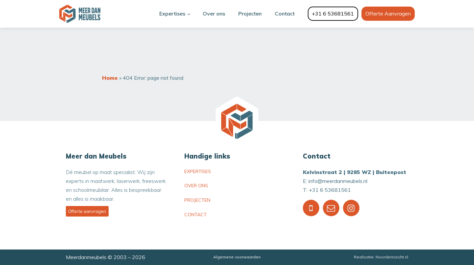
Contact (285, 13)
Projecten (250, 13)
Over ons (214, 13)
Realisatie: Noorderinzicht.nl (381, 256)
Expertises (172, 13)
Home (110, 77)
